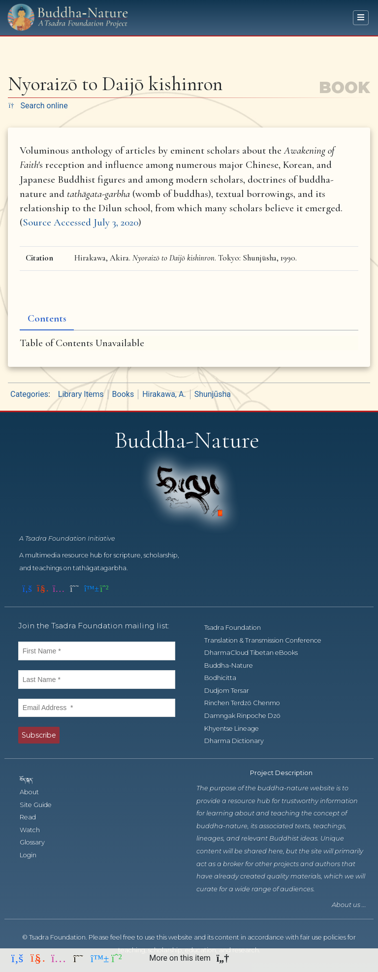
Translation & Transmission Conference (268, 640)
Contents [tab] (47, 318)
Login (33, 855)
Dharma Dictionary (239, 741)
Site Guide (41, 805)
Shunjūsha (212, 394)
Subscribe (39, 735)
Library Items (81, 394)
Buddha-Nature (234, 665)
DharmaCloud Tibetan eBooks (255, 652)
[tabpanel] (189, 342)
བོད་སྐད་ (31, 779)
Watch (35, 830)
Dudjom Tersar (232, 690)
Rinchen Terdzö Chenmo (247, 703)
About (35, 792)
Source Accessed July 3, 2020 (80, 222)
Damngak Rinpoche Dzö (247, 715)
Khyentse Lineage (237, 728)
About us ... (349, 904)
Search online (38, 105)
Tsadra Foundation (238, 627)
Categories (29, 394)
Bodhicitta (225, 677)
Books (123, 394)
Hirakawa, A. (164, 394)
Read (33, 817)
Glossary (38, 842)
